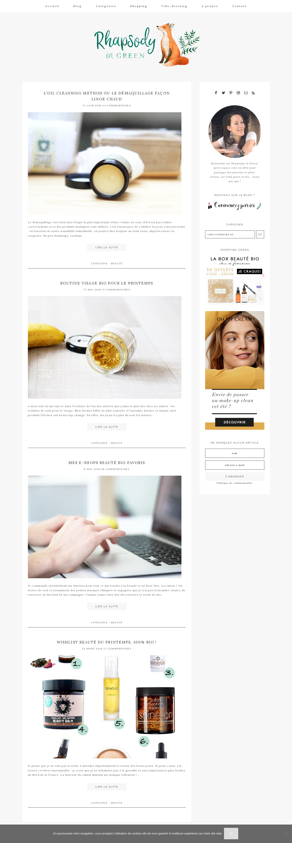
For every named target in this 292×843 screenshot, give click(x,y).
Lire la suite (106, 246)
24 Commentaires (116, 104)
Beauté (117, 262)
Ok (231, 834)
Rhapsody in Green (149, 44)
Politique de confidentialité (234, 481)
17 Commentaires (116, 288)
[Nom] (234, 451)
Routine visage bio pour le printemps (107, 281)
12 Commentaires (117, 646)
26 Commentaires (115, 467)
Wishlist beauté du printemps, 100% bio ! (107, 640)
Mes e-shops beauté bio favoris (107, 460)
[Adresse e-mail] (234, 463)
